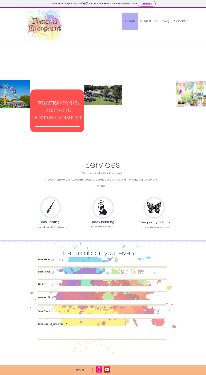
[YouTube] (107, 369)
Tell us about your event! (51, 324)
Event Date (44, 297)
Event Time (44, 311)
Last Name (44, 272)
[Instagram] (99, 369)
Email (41, 284)
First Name (44, 259)
